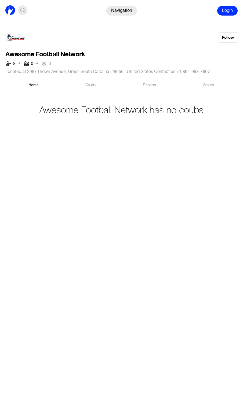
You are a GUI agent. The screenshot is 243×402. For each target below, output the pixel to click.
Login (227, 10)
